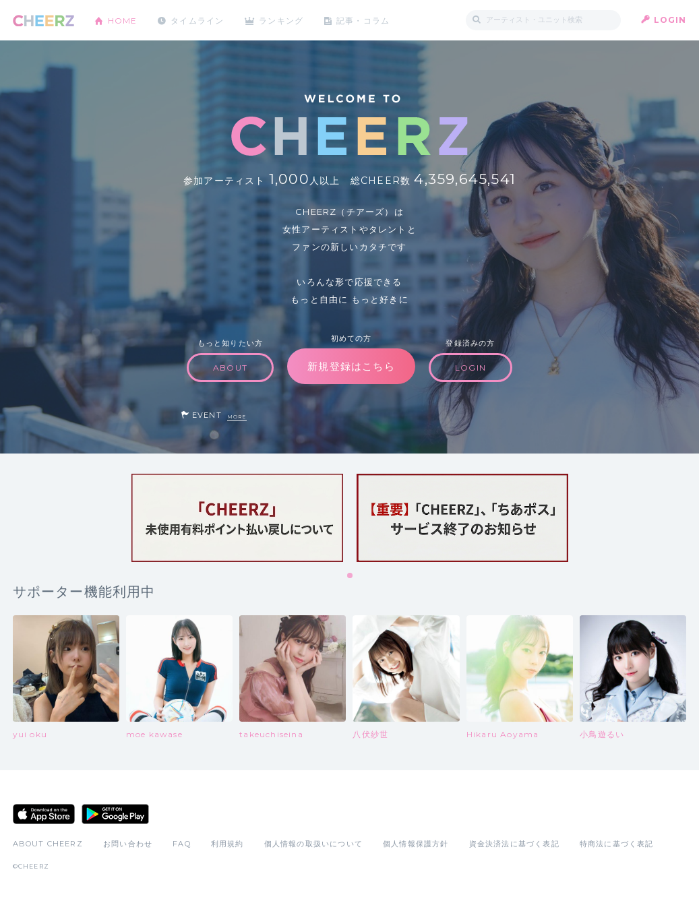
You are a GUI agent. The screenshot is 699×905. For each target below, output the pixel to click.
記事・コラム (364, 20)
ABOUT (230, 368)
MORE (237, 417)
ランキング (282, 20)
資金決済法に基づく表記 (514, 843)
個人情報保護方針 (416, 843)
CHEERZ (43, 20)
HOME (123, 20)
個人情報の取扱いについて (313, 843)
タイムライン (197, 20)
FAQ (182, 843)
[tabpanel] (237, 518)
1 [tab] (350, 576)
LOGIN (670, 20)
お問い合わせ (127, 843)
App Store (44, 814)
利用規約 (227, 843)
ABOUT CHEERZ (48, 843)
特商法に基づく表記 (617, 843)
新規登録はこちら (351, 366)
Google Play (115, 814)
